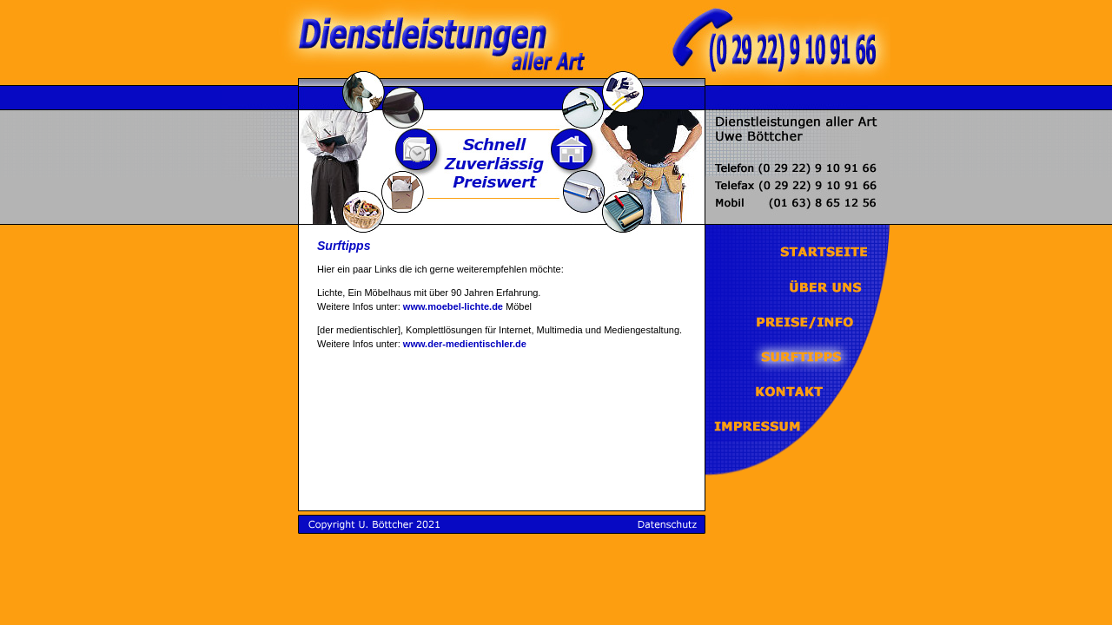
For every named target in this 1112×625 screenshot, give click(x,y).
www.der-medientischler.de (464, 344)
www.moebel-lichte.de (453, 306)
